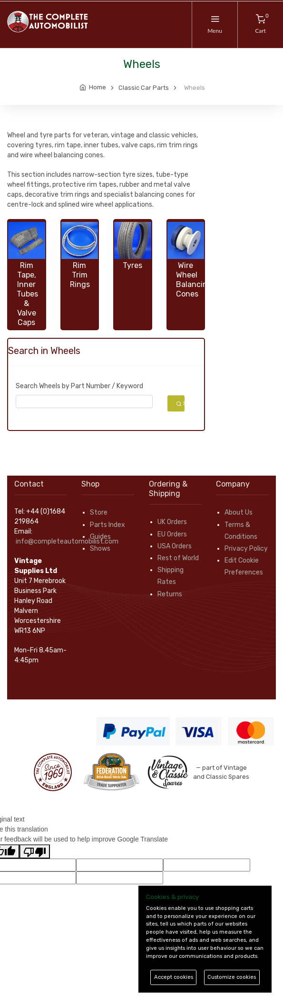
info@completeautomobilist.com (67, 541)
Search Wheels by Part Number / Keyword (79, 386)
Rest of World (178, 558)
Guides (100, 537)
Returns (169, 594)
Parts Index (107, 525)
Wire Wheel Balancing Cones (194, 279)
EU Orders (172, 534)
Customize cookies (231, 977)
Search (180, 403)
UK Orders (172, 522)
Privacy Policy (246, 549)
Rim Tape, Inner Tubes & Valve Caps (27, 294)
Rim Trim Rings (80, 275)
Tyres (132, 265)
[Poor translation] (35, 851)
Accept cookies (173, 977)
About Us (238, 512)
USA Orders (174, 546)
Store (98, 512)
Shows (100, 549)
